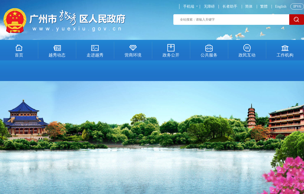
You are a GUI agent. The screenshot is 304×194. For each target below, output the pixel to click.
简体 (249, 6)
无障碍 (209, 6)
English (280, 6)
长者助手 (229, 6)
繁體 (264, 6)
